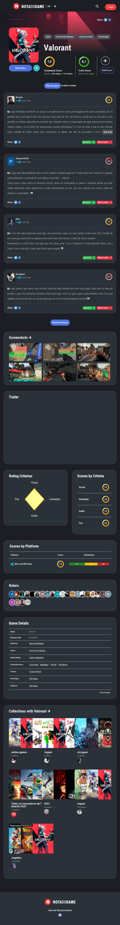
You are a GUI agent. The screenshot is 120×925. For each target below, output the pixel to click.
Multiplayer (44, 665)
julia (18, 219)
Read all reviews (60, 322)
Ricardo (19, 97)
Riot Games (34, 679)
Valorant (57, 47)
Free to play (103, 37)
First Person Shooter (65, 37)
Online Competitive (36, 658)
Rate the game (52, 85)
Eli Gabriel (20, 274)
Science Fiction (86, 37)
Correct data (105, 693)
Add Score (107, 70)
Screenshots (20, 337)
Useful (86, 142)
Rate (20, 68)
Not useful (103, 142)
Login (110, 7)
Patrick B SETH (22, 158)
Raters (14, 585)
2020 (48, 37)
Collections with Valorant (29, 711)
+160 (28, 602)
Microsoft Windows (23, 564)
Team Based (62, 665)
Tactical (53, 665)
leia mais (108, 132)
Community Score (53, 70)
